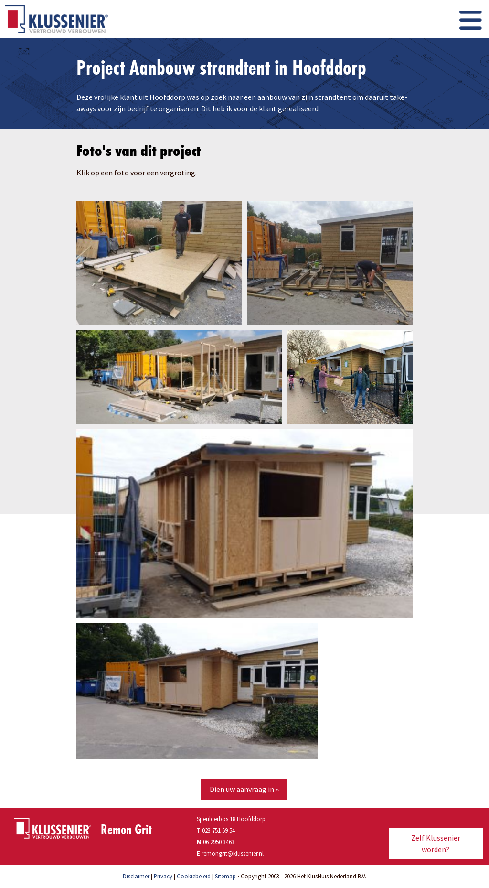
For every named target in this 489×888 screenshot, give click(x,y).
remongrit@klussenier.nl (233, 853)
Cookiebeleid (194, 876)
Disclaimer (136, 876)
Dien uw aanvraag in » (244, 789)
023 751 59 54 (216, 830)
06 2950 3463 (218, 841)
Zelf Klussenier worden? (435, 843)
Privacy (163, 876)
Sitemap (225, 876)
